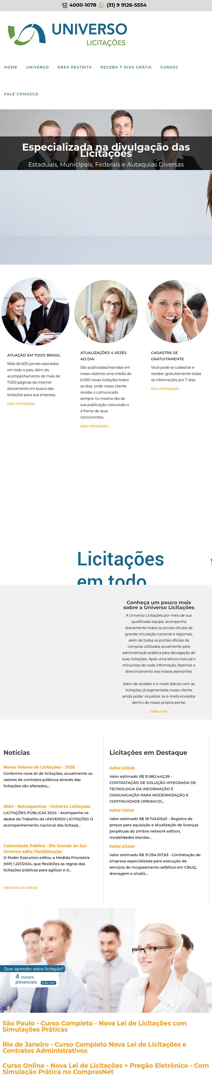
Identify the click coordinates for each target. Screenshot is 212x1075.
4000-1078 (79, 5)
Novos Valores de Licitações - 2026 (39, 767)
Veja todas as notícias (20, 888)
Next (207, 137)
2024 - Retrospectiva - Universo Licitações (46, 806)
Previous (4, 137)
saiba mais (159, 711)
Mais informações (21, 404)
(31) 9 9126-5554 (122, 5)
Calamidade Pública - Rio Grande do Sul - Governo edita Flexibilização (46, 848)
